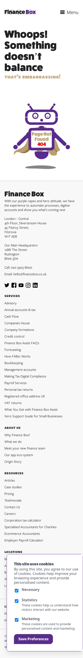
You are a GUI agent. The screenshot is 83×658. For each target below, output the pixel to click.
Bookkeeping (13, 363)
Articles (9, 480)
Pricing (9, 493)
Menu (73, 12)
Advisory (10, 303)
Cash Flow (11, 316)
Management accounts (20, 369)
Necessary (30, 589)
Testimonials (12, 500)
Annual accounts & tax (19, 309)
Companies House (17, 323)
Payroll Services (15, 383)
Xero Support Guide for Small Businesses (33, 416)
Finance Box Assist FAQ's (21, 343)
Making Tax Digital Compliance (25, 376)
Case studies (13, 487)
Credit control (14, 336)
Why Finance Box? (17, 435)
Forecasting (12, 349)
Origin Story (12, 461)
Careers (9, 513)
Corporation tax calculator (22, 520)
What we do (13, 441)
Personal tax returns (18, 389)
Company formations (19, 329)
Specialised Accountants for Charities (30, 527)
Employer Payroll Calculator (23, 540)
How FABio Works (17, 356)
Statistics (29, 599)
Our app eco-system (18, 455)
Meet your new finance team (24, 448)
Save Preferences (33, 639)
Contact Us (12, 507)
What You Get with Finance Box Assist (31, 409)
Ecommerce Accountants (22, 533)
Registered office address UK (24, 396)
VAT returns (12, 402)
